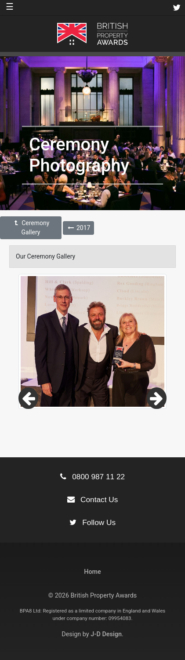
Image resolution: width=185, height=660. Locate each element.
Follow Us (92, 522)
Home (92, 572)
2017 (78, 227)
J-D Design (106, 634)
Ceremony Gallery (31, 227)
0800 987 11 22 (92, 476)
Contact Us (92, 499)
